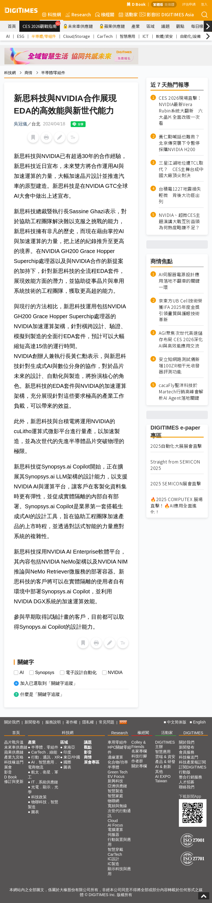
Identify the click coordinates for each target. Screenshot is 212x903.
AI (8, 36)
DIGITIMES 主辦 (165, 744)
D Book (136, 4)
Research (78, 14)
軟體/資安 (164, 36)
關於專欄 (139, 766)
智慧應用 (127, 36)
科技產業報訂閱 (192, 762)
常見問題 (106, 722)
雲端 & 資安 (165, 756)
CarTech (105, 36)
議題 (165, 26)
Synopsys (44, 672)
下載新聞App (190, 796)
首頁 (12, 26)
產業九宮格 (13, 757)
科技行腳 (139, 756)
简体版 (169, 4)
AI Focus (115, 825)
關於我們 (12, 722)
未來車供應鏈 (78, 26)
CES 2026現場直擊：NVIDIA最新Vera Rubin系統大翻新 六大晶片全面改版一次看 (181, 110)
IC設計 (113, 859)
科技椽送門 (13, 762)
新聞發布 (32, 722)
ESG (20, 36)
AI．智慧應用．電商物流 (43, 764)
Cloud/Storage (76, 36)
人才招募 (186, 782)
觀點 (180, 26)
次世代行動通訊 (119, 813)
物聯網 (113, 801)
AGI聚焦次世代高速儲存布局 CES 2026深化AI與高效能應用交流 (181, 339)
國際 (67, 762)
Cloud (113, 820)
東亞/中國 (71, 757)
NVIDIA (115, 672)
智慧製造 (115, 791)
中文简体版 (176, 722)
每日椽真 (199, 26)
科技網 (51, 14)
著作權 (71, 722)
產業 (135, 26)
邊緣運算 (115, 757)
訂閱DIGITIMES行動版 (192, 769)
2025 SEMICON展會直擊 (175, 483)
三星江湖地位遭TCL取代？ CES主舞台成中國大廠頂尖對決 (181, 169)
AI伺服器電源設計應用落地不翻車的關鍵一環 (179, 280)
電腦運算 (115, 829)
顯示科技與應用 (119, 871)
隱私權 (88, 722)
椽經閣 (104, 14)
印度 (67, 752)
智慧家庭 (115, 796)
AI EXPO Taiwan (163, 778)
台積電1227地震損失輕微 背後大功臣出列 (180, 195)
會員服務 (186, 752)
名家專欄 (139, 751)
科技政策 (39, 797)
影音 (146, 14)
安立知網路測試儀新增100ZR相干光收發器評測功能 (179, 365)
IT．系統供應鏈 (44, 782)
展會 (8, 767)
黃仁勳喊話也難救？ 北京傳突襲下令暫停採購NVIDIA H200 (181, 142)
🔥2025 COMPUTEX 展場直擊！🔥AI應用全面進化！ (176, 505)
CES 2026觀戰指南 (41, 25)
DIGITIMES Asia (174, 14)
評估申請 (188, 4)
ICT (145, 36)
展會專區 (91, 762)
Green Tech (118, 772)
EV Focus (116, 776)
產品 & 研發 (165, 761)
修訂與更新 (13, 781)
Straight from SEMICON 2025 (175, 465)
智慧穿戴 (115, 849)
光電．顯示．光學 (43, 789)
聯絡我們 (186, 787)
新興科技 (115, 781)
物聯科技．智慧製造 (43, 804)
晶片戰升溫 (13, 742)
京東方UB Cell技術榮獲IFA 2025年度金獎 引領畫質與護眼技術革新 (181, 310)
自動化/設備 (190, 36)
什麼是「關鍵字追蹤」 (42, 694)
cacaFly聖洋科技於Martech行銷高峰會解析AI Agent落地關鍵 (181, 391)
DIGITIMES (193, 733)
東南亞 (69, 747)
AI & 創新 (163, 766)
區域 (150, 26)
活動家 (128, 14)
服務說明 (53, 722)
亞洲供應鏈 (117, 786)
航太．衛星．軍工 (43, 774)
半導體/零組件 (43, 36)
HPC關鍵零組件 (119, 749)
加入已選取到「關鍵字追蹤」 (49, 683)
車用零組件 (117, 742)
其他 (159, 771)
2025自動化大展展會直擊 (176, 446)
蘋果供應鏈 (112, 26)
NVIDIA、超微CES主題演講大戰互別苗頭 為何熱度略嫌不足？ (181, 221)
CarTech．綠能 (44, 752)
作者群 (137, 761)
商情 (28, 72)
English (199, 722)
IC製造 (113, 864)
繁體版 (158, 4)
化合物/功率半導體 (118, 764)
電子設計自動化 (81, 672)
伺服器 (113, 834)
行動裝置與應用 (119, 842)
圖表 (35, 812)
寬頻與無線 (117, 806)
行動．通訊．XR (45, 757)
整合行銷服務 (190, 777)
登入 (204, 4)
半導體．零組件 (44, 747)
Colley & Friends (138, 744)
